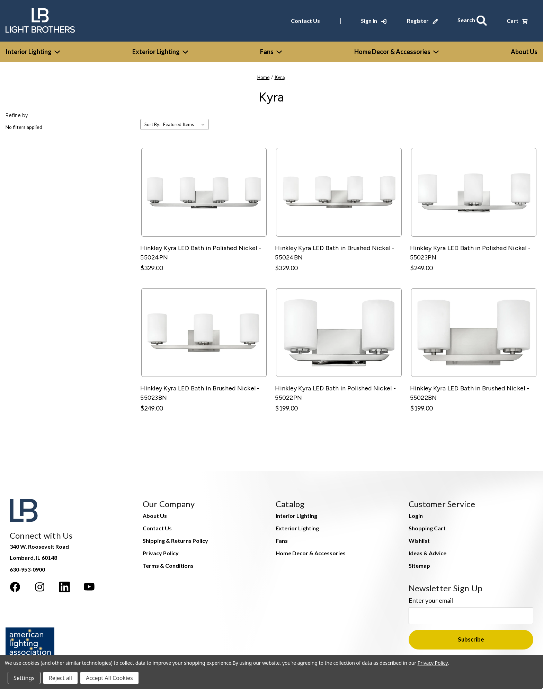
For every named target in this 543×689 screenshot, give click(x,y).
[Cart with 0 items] (517, 19)
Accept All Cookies (109, 678)
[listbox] (185, 122)
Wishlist (419, 538)
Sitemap (419, 563)
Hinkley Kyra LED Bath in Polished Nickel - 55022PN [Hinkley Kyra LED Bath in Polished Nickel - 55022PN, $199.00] (335, 390)
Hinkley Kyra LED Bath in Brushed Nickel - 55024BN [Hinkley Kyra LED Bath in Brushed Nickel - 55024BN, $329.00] (334, 250)
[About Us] (524, 49)
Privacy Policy (161, 551)
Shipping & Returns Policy (175, 538)
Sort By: (152, 122)
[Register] (425, 19)
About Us (155, 513)
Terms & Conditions (168, 563)
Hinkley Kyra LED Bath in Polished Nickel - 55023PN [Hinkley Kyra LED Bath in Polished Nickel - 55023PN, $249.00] (470, 250)
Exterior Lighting (160, 49)
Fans (271, 49)
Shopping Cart (427, 526)
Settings (24, 678)
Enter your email (431, 598)
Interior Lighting (33, 49)
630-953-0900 (27, 567)
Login (416, 513)
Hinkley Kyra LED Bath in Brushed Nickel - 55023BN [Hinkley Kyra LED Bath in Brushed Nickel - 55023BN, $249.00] (199, 390)
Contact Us (308, 19)
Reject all (60, 678)
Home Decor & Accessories (396, 49)
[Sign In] (376, 19)
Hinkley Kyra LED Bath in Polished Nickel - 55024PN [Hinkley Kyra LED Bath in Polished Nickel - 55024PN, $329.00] (200, 250)
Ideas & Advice (427, 551)
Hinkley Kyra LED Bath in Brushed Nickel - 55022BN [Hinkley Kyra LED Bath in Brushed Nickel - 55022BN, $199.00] (469, 390)
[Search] (474, 19)
